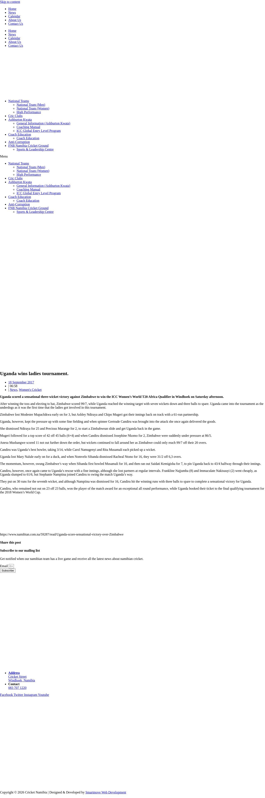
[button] (132, 156)
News (12, 12)
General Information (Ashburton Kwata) (43, 123)
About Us (14, 20)
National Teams (18, 101)
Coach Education (19, 134)
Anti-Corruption (19, 142)
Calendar (14, 16)
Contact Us (15, 23)
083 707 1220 (17, 687)
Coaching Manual (28, 127)
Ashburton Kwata (20, 119)
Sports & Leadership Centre (35, 149)
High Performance (29, 112)
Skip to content (10, 2)
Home (12, 9)
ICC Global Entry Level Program (39, 130)
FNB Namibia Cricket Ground (28, 145)
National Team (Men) (31, 104)
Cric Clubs (15, 116)
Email (4, 566)
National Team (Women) (33, 108)
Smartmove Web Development (106, 792)
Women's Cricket (30, 389)
